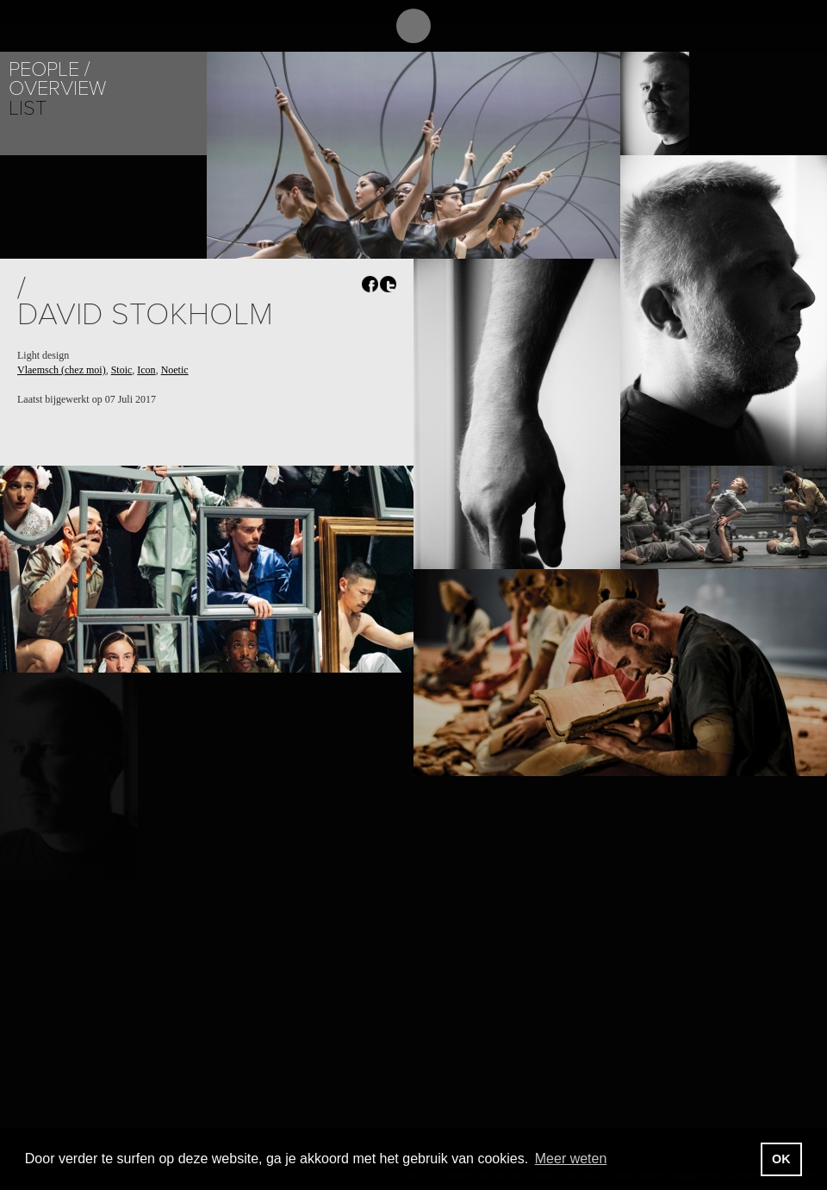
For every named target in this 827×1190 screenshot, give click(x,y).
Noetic (175, 370)
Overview (57, 88)
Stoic (122, 370)
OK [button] (781, 1159)
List (28, 108)
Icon (146, 370)
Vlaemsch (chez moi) (61, 370)
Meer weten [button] (571, 1158)
